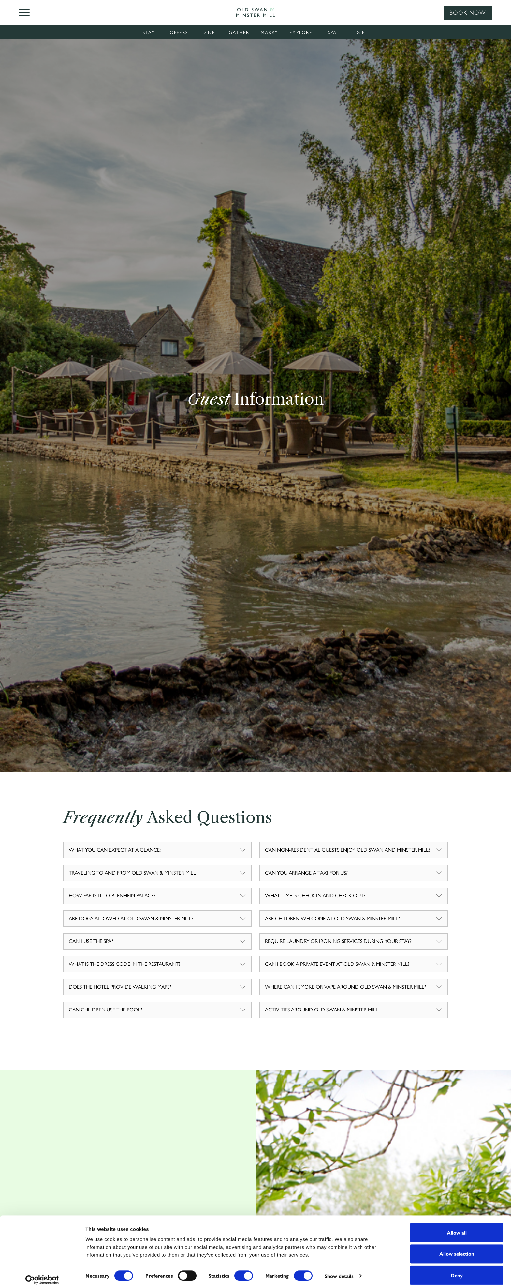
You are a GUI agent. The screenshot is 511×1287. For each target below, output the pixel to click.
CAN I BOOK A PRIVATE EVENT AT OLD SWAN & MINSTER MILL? (337, 964)
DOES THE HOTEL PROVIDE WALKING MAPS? (120, 987)
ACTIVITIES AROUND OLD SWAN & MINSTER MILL (321, 1010)
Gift (362, 32)
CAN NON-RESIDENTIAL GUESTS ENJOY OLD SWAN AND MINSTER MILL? (347, 850)
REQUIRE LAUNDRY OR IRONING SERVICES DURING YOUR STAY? (338, 941)
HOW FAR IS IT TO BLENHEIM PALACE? (112, 895)
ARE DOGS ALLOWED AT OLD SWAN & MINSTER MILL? (131, 918)
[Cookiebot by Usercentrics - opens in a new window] (42, 1274)
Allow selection (456, 1248)
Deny (457, 1270)
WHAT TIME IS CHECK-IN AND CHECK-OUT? (315, 895)
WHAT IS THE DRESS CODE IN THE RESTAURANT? (124, 964)
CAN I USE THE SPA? (91, 941)
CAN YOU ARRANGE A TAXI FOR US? (306, 873)
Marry (269, 32)
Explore (300, 32)
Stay (149, 32)
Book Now (467, 12)
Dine (208, 32)
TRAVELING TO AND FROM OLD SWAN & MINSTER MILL (132, 873)
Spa (332, 32)
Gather (239, 32)
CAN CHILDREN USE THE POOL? (105, 1010)
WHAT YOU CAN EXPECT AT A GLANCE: (115, 850)
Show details (339, 1270)
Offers (179, 32)
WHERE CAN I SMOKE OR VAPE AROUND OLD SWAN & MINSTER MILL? (345, 987)
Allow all (457, 1227)
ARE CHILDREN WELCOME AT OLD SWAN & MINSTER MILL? (332, 918)
